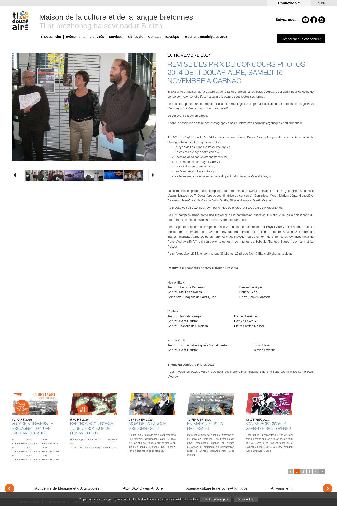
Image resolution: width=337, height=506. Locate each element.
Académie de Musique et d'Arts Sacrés (67, 488)
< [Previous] (9, 488)
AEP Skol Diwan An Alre (143, 488)
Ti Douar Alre (50, 37)
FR (317, 3)
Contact (154, 37)
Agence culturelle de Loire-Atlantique (217, 488)
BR (323, 3)
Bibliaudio (135, 37)
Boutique (172, 37)
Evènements (75, 37)
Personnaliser (245, 499)
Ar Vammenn (282, 488)
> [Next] (327, 488)
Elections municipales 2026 (206, 37)
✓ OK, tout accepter (215, 499)
